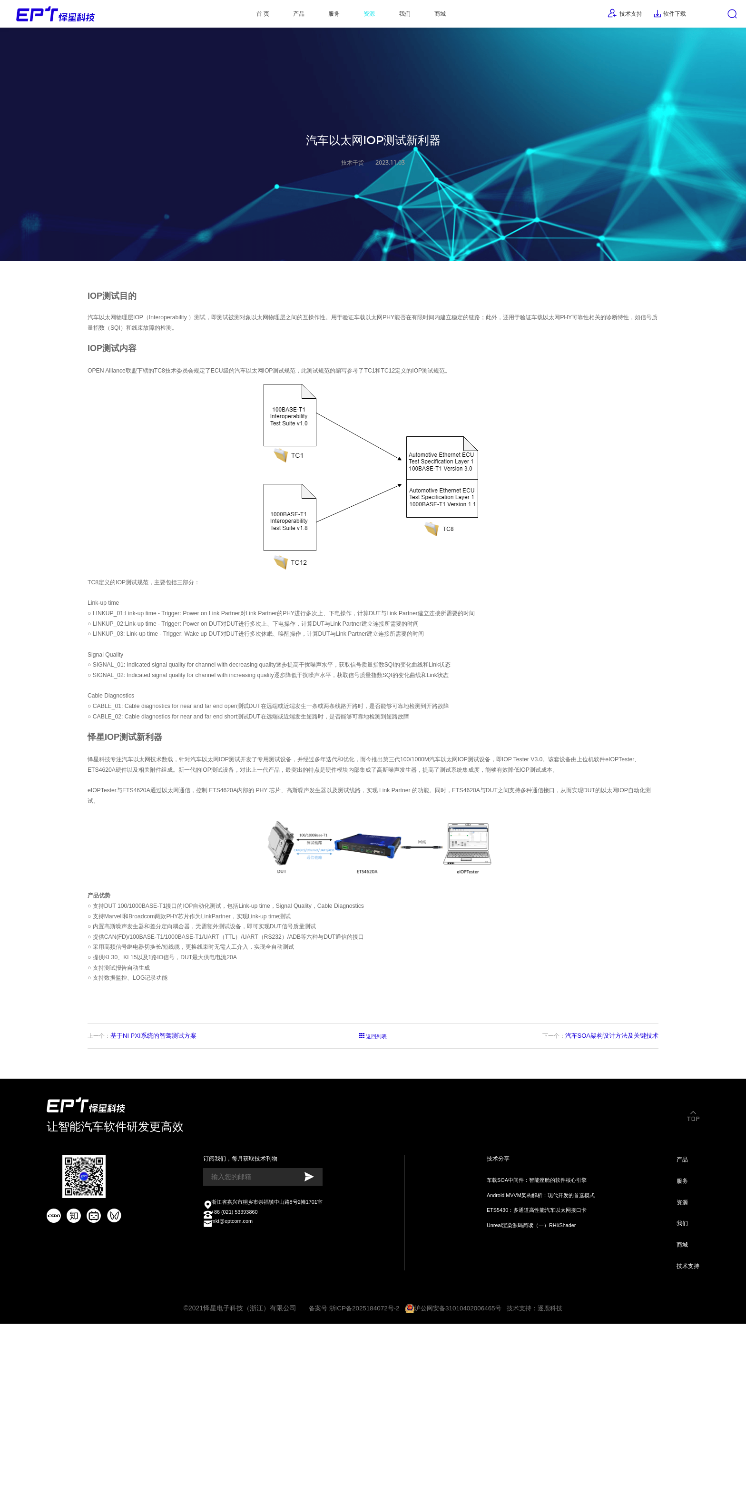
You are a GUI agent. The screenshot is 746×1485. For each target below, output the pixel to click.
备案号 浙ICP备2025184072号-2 (350, 1467)
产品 (275, 16)
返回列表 (373, 1153)
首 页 (232, 16)
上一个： (143, 1152)
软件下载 (654, 16)
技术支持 (600, 16)
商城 (448, 16)
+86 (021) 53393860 (231, 1363)
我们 (404, 16)
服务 (319, 16)
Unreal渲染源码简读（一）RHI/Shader (526, 1373)
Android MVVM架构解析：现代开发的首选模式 (537, 1340)
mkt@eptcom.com (228, 1374)
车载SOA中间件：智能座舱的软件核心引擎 (532, 1323)
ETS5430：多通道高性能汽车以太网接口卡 (532, 1356)
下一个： (599, 1152)
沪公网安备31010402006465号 (458, 1467)
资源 (361, 16)
